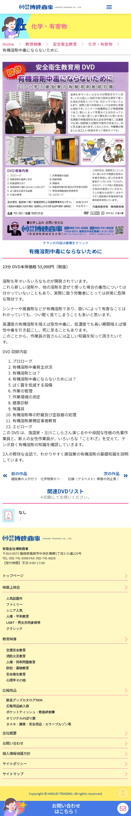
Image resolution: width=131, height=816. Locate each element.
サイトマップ (12, 773)
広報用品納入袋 (17, 706)
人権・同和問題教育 (20, 662)
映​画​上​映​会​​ (11, 587)
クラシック (14, 628)
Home (8, 44)
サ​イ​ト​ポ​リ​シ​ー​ (14, 763)
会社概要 (9, 733)
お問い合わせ (12, 743)
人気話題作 (14, 598)
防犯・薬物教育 (17, 668)
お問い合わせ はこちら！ (66, 808)
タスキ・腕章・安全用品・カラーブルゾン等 (38, 724)
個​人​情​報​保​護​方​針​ (16, 753)
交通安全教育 (16, 650)
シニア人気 (14, 610)
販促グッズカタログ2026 (24, 700)
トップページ (12, 575)
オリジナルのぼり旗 (20, 718)
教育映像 (33, 44)
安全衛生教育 (65, 44)
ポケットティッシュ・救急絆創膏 (30, 712)
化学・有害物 (100, 44)
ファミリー (14, 604)
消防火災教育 (16, 656)
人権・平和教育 (17, 616)
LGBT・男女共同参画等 (23, 622)
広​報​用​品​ (9, 690)
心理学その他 (16, 680)
